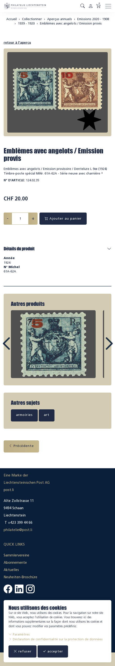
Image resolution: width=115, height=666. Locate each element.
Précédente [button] (21, 446)
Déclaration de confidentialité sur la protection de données (55, 639)
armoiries (24, 415)
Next (98, 348)
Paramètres (19, 634)
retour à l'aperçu (17, 42)
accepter (53, 651)
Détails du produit (19, 248)
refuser (22, 651)
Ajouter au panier (63, 218)
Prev (17, 348)
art (46, 415)
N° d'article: (14, 180)
